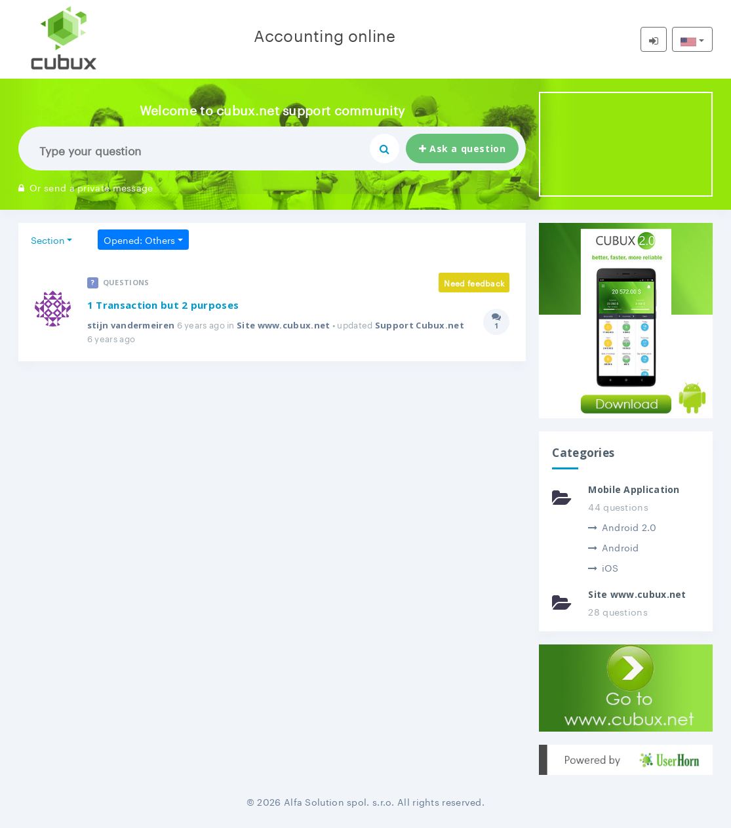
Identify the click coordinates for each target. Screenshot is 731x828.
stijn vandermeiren (130, 325)
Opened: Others (139, 239)
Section (48, 239)
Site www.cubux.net (283, 325)
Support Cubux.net (419, 325)
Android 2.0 (622, 526)
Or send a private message (85, 187)
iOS (603, 567)
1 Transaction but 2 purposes (163, 304)
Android (613, 547)
